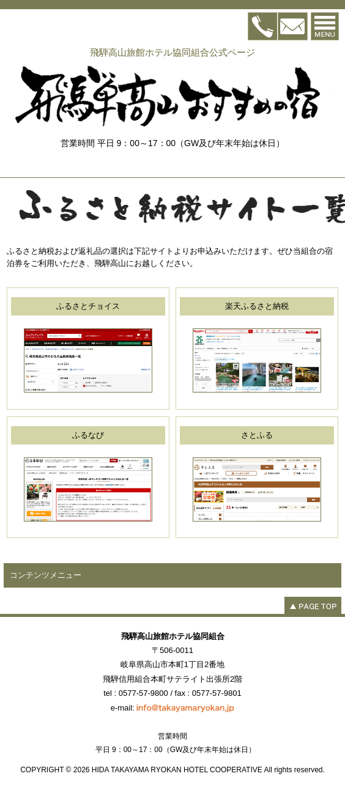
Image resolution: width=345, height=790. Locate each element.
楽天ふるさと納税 (257, 306)
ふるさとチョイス (88, 306)
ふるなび (88, 435)
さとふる (257, 435)
